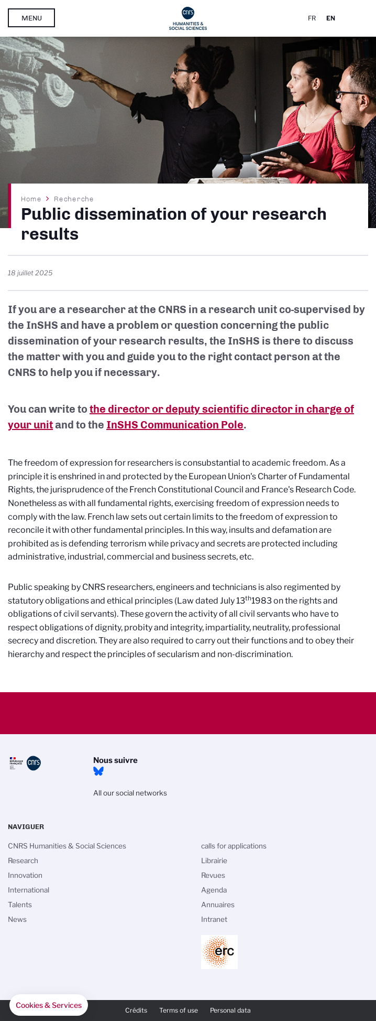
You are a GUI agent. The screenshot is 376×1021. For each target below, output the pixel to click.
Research (23, 860)
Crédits (136, 1010)
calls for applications (234, 846)
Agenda (214, 890)
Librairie (214, 860)
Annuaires (218, 904)
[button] (48, 1005)
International (28, 890)
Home (31, 199)
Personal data (230, 1010)
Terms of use (178, 1010)
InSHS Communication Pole (175, 424)
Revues (213, 875)
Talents (20, 904)
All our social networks (130, 793)
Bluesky (98, 771)
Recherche (74, 199)
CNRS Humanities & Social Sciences (67, 846)
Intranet (214, 919)
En (330, 18)
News (17, 919)
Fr (312, 18)
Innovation (25, 875)
